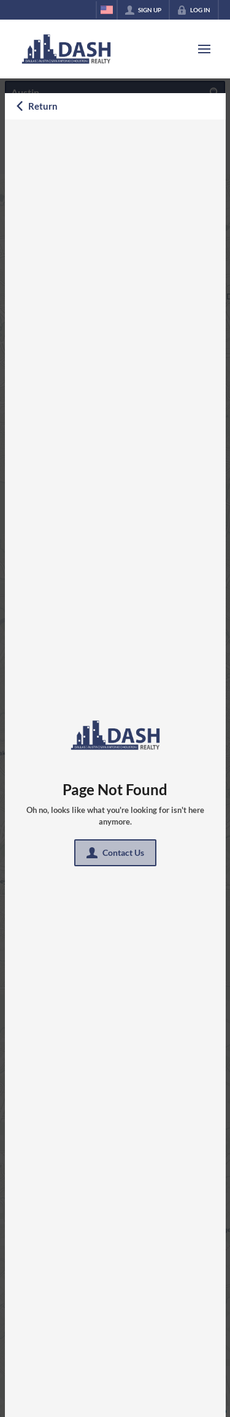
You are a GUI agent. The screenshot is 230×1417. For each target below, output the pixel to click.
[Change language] (106, 9)
